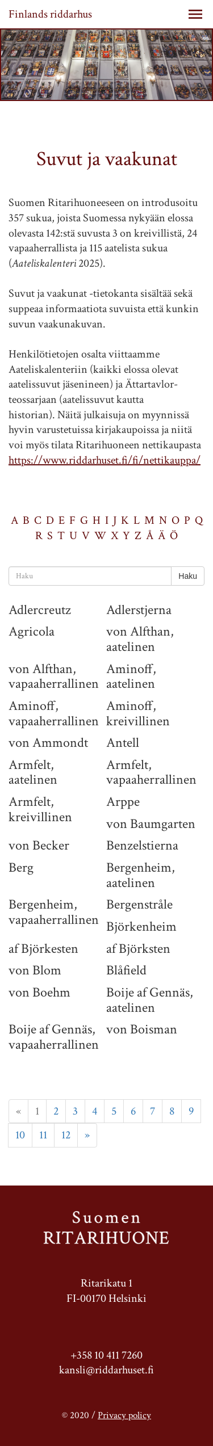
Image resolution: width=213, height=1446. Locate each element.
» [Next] (87, 1135)
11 (43, 1135)
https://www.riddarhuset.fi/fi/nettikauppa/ (105, 460)
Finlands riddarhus (50, 14)
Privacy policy (124, 1415)
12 (65, 1135)
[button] (195, 14)
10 (20, 1135)
